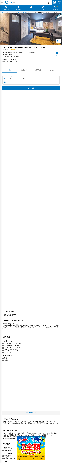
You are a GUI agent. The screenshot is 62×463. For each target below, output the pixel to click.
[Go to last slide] (2, 29)
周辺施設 (38, 70)
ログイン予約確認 (58, 2)
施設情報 (24, 70)
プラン (10, 70)
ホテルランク (6, 49)
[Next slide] (59, 29)
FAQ (49, 3)
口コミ (52, 70)
